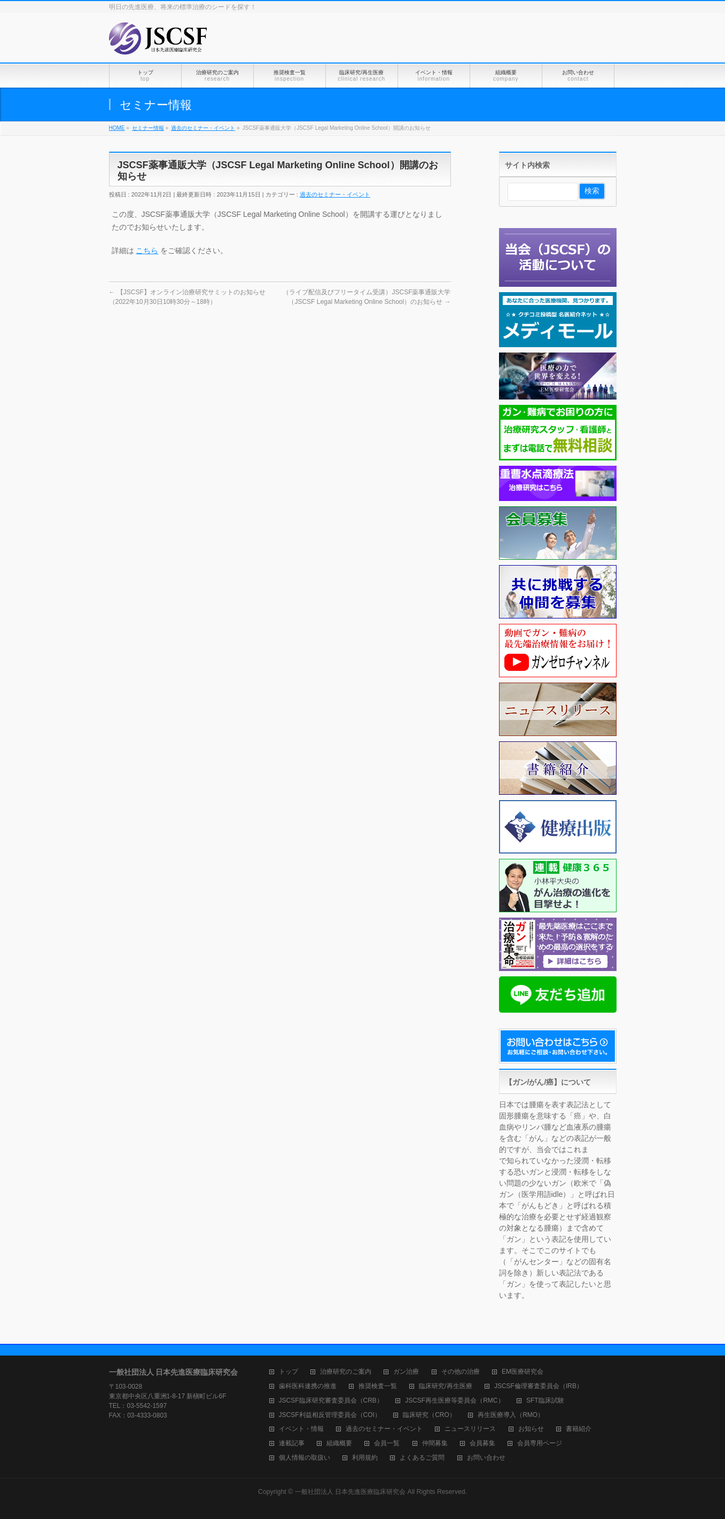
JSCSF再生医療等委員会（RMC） (454, 1400)
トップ (288, 1371)
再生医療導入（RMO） (511, 1415)
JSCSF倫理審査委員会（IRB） (538, 1386)
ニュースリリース (470, 1429)
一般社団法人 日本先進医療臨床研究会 (350, 1491)
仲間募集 (435, 1443)
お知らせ (531, 1429)
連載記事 (292, 1443)
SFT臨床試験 (545, 1400)
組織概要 (339, 1443)
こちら (147, 250)
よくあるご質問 (422, 1457)
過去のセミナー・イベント (335, 194)
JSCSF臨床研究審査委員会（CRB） (331, 1400)
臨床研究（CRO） (429, 1415)
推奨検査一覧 (377, 1386)
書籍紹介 (578, 1429)
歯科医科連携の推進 (308, 1386)
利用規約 (365, 1457)
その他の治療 (460, 1371)
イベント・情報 (301, 1429)
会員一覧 (387, 1443)
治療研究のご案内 (345, 1371)
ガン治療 (406, 1371)
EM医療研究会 (522, 1371)
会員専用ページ (539, 1443)
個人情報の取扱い (304, 1457)
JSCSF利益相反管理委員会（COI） (330, 1415)
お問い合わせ (486, 1457)
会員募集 (482, 1443)
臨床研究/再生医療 (445, 1386)
